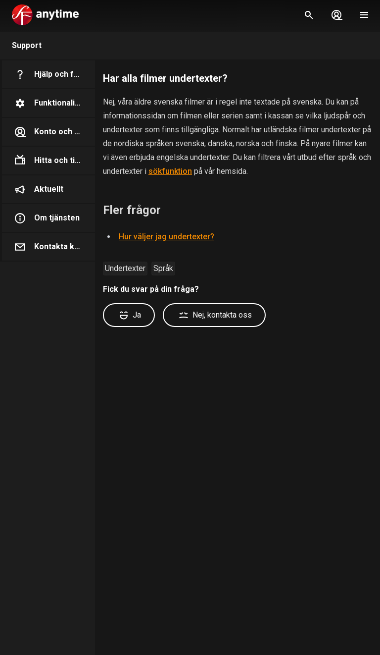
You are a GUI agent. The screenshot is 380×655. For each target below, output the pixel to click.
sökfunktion (170, 171)
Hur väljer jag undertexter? (166, 236)
